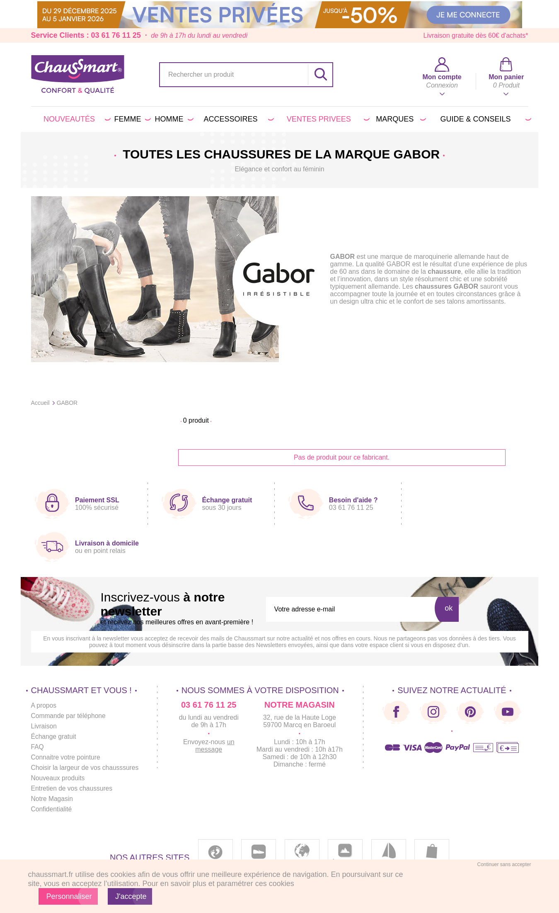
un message (217, 745)
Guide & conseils (484, 119)
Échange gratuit (54, 736)
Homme (173, 119)
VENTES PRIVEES (327, 119)
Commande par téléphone (69, 715)
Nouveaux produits (58, 778)
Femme (131, 119)
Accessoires (237, 119)
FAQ (37, 746)
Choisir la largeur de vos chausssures (86, 767)
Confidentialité (52, 809)
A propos (44, 705)
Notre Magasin (52, 798)
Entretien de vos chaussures (73, 788)
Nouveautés (76, 119)
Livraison (44, 726)
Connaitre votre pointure (66, 757)
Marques (399, 119)
